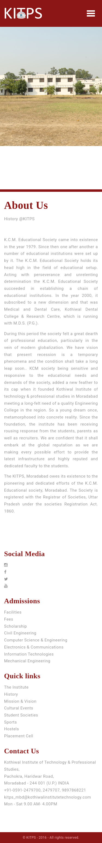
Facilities (12, 612)
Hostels (11, 729)
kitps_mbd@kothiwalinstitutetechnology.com (47, 797)
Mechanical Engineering (27, 661)
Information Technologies (29, 654)
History (11, 694)
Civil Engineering (20, 633)
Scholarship (15, 626)
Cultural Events (18, 708)
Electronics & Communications (34, 647)
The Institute (16, 687)
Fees (8, 619)
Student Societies (21, 715)
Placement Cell (18, 736)
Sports (10, 722)
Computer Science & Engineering (35, 640)
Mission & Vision (20, 701)
